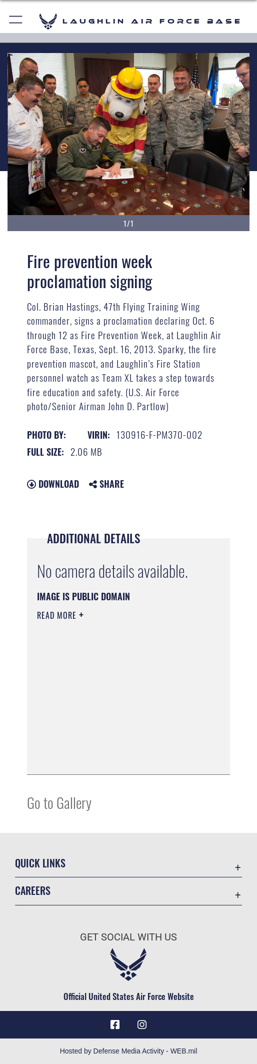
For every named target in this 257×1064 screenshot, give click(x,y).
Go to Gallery (59, 802)
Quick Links (40, 862)
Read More (58, 615)
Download (53, 483)
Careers (32, 890)
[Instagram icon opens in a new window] (142, 1024)
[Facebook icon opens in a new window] (115, 1024)
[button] (16, 21)
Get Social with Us (128, 937)
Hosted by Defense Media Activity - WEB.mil (129, 1051)
